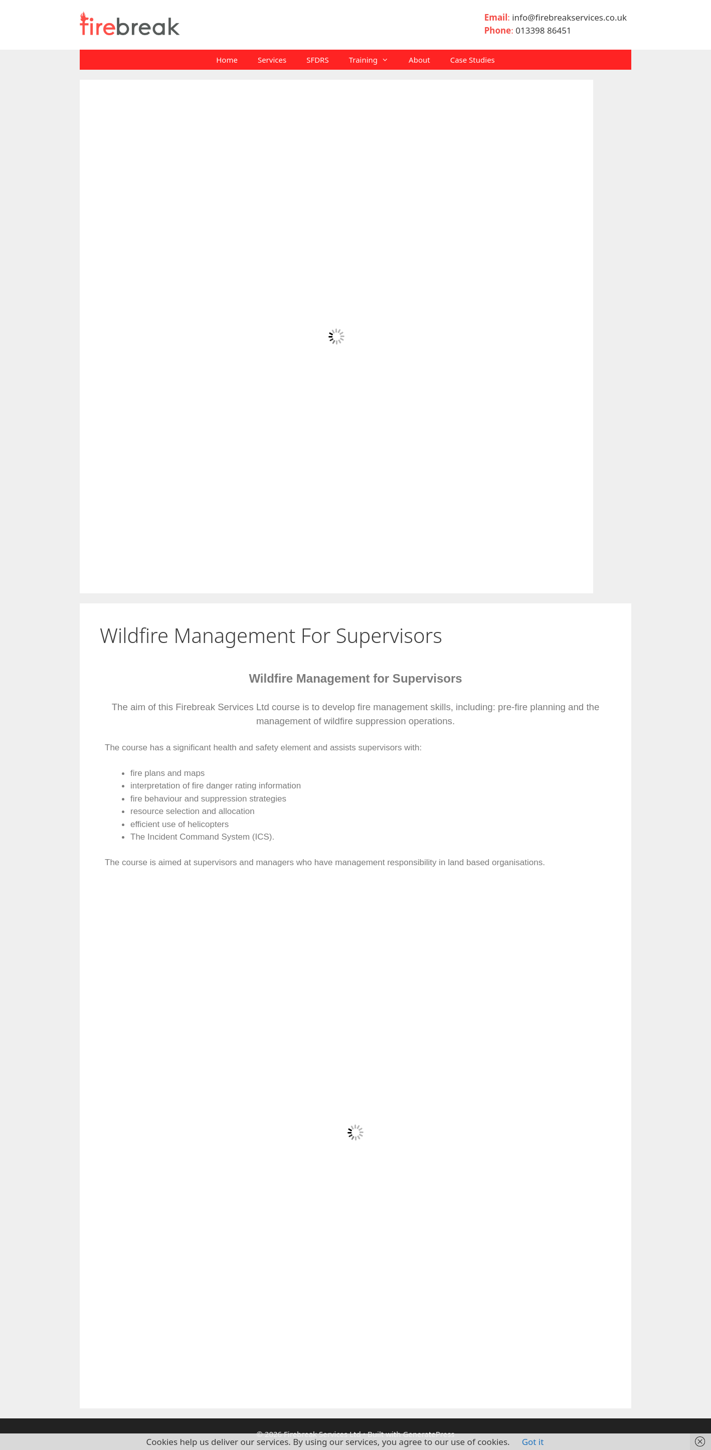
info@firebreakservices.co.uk (571, 17)
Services (272, 60)
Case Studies (472, 60)
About (419, 60)
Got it (533, 1441)
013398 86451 (543, 30)
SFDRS (317, 60)
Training (374, 60)
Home (227, 60)
